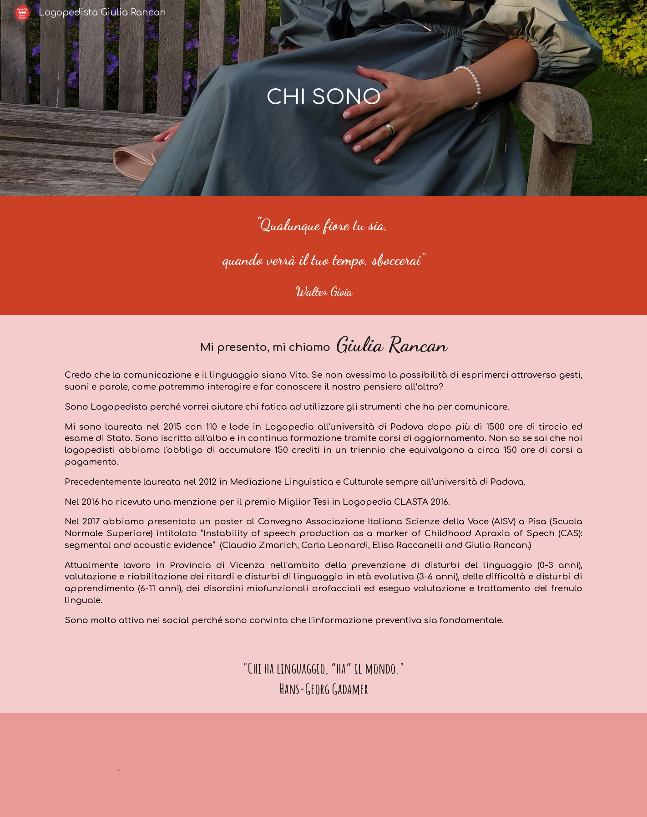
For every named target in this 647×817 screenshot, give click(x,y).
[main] (323, 98)
